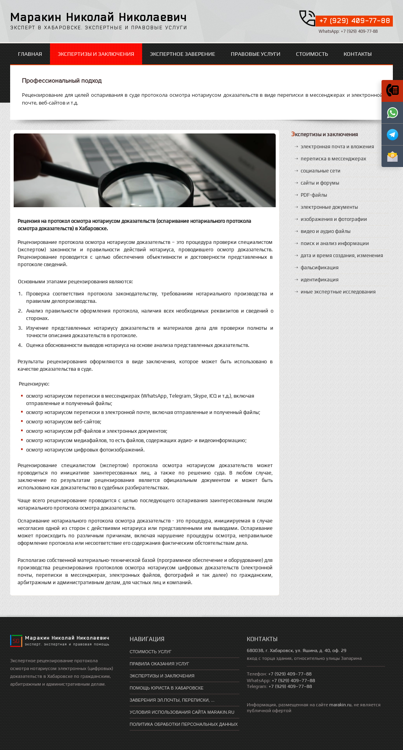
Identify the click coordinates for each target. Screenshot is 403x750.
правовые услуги (255, 54)
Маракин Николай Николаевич (98, 16)
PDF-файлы (314, 195)
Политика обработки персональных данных (184, 724)
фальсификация (320, 267)
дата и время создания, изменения (342, 255)
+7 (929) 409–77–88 (290, 674)
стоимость (312, 54)
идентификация (320, 280)
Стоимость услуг (150, 651)
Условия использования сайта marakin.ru (182, 712)
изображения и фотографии (334, 219)
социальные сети (321, 171)
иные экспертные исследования (338, 292)
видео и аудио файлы (326, 231)
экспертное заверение (182, 54)
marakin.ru (340, 704)
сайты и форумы (320, 183)
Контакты (358, 54)
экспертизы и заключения (96, 54)
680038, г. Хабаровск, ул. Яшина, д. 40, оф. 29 (296, 650)
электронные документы (329, 207)
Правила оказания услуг (159, 663)
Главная (30, 54)
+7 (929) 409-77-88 (355, 20)
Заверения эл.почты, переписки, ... (172, 700)
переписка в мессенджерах (333, 159)
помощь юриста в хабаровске (166, 688)
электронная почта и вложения (337, 146)
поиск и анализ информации (335, 243)
